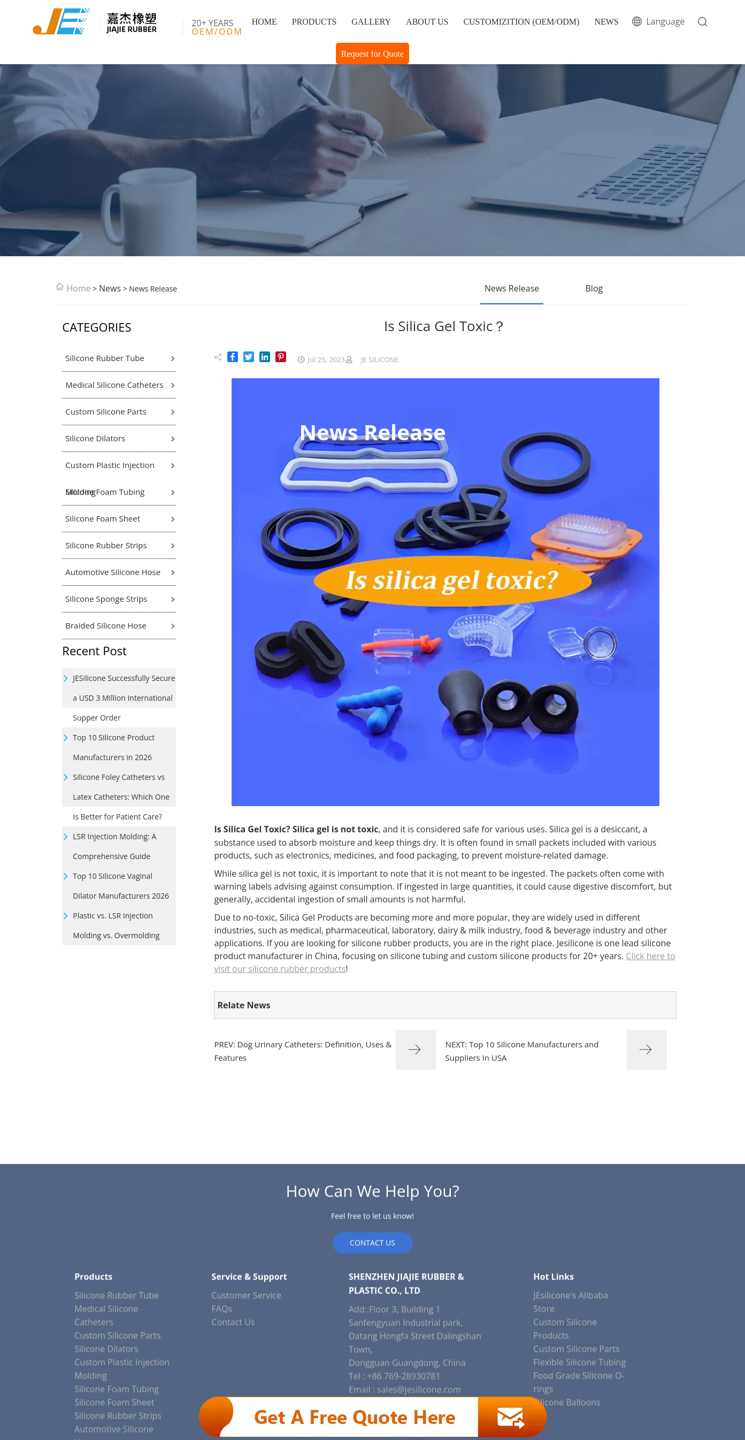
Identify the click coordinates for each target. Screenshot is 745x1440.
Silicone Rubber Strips (106, 545)
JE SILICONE (380, 359)
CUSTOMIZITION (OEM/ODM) (521, 21)
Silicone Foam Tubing (104, 491)
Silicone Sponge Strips (106, 598)
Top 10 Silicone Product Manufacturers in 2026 (114, 747)
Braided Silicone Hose (106, 625)
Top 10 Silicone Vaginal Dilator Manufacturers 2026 (121, 886)
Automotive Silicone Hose (112, 571)
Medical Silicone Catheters (114, 384)
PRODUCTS (314, 21)
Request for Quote (372, 53)
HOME (264, 21)
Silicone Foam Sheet (102, 518)
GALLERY (371, 21)
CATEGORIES (96, 327)
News (110, 288)
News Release (512, 288)
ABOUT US (427, 21)
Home (78, 288)
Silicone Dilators (95, 438)
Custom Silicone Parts (105, 411)
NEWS (606, 21)
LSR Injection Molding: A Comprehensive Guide (114, 846)
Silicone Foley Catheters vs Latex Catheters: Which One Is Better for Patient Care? (121, 797)
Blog (594, 288)
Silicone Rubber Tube (104, 358)
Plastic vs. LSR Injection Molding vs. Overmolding (116, 925)
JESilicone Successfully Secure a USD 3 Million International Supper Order (124, 698)
